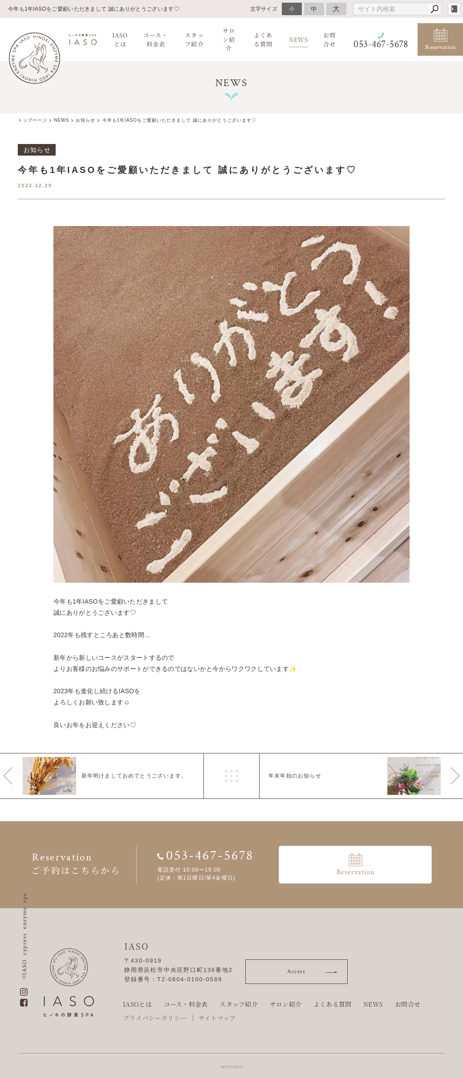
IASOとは (137, 1002)
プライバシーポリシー (155, 1016)
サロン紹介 (286, 1002)
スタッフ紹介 (238, 1002)
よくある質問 (332, 1002)
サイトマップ (217, 1016)
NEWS (373, 1002)
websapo (231, 1064)
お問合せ (407, 1002)
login (454, 9)
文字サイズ (264, 8)
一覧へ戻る (231, 775)
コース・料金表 (186, 1002)
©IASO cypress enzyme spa (24, 936)
